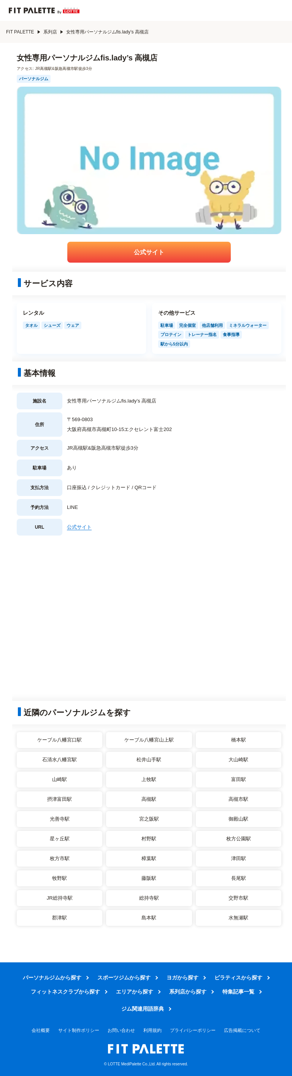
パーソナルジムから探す (52, 978)
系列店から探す (187, 992)
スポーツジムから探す (124, 978)
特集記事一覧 (238, 992)
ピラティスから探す (238, 978)
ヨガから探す (182, 978)
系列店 (53, 32)
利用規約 (152, 1030)
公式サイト (149, 252)
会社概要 (41, 1030)
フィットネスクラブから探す (65, 992)
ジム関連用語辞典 (142, 1009)
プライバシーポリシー (193, 1030)
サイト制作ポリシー (78, 1030)
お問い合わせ (121, 1030)
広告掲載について (242, 1030)
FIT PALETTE (23, 32)
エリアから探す (134, 992)
